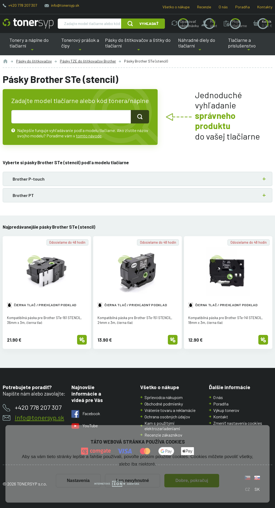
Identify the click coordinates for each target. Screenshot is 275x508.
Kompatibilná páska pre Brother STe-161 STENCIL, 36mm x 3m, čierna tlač (44, 319)
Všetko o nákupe (176, 7)
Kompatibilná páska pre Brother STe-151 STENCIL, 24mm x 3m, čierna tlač (134, 319)
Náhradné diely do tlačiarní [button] (200, 46)
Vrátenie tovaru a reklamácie (170, 410)
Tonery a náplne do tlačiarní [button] (32, 46)
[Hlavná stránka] (28, 24)
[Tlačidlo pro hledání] (140, 116)
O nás (223, 7)
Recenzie (204, 7)
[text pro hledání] (71, 116)
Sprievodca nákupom (163, 397)
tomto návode (89, 135)
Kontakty (264, 7)
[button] (137, 179)
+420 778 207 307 (22, 5)
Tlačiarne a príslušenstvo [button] (249, 46)
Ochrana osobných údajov (167, 416)
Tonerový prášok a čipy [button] (80, 46)
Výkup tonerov (226, 410)
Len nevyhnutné (132, 480)
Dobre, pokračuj (191, 480)
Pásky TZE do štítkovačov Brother (88, 61)
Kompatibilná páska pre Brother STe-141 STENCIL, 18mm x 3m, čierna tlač (225, 319)
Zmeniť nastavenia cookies (237, 423)
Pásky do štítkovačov (34, 61)
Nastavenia (78, 480)
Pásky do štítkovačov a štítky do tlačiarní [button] (138, 46)
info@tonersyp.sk (65, 5)
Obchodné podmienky (163, 403)
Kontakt (220, 416)
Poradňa (242, 7)
